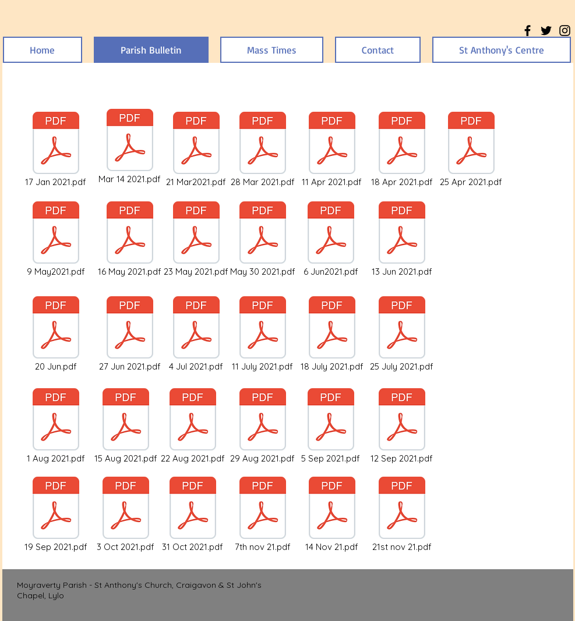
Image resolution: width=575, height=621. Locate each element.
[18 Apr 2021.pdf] (402, 150)
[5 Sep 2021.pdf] (331, 426)
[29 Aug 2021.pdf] (263, 426)
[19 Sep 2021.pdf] (56, 515)
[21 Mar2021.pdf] (196, 150)
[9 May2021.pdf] (56, 240)
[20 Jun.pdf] (56, 334)
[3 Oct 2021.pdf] (126, 515)
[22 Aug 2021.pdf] (193, 426)
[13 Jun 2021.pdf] (402, 240)
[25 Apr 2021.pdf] (471, 150)
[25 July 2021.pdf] (402, 334)
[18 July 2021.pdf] (332, 334)
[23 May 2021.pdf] (196, 240)
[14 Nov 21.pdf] (332, 515)
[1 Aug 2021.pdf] (56, 426)
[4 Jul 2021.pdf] (196, 334)
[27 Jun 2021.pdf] (130, 334)
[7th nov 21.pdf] (263, 515)
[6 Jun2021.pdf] (331, 240)
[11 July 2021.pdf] (263, 334)
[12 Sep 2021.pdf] (402, 426)
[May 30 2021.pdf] (263, 240)
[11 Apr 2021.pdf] (332, 150)
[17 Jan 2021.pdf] (56, 150)
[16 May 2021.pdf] (130, 240)
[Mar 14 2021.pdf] (130, 147)
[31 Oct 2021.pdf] (193, 515)
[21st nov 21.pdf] (402, 515)
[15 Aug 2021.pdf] (126, 426)
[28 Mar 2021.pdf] (263, 150)
